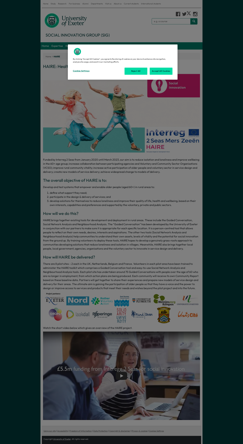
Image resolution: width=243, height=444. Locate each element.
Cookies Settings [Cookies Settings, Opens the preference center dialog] (81, 71)
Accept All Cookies (161, 71)
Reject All (136, 71)
